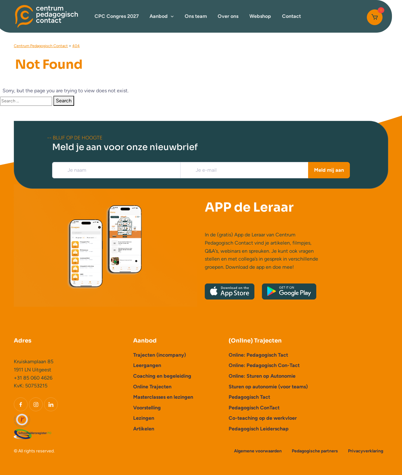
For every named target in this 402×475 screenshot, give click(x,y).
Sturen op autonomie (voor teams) (268, 387)
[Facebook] (21, 404)
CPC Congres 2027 (117, 16)
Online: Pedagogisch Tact (258, 355)
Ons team (196, 16)
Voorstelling (147, 408)
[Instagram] (36, 404)
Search (64, 101)
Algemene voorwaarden (258, 451)
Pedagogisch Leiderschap (259, 429)
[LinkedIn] (51, 404)
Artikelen (143, 429)
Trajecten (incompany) (159, 355)
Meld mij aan (329, 170)
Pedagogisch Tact (249, 397)
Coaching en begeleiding (162, 376)
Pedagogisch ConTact (254, 408)
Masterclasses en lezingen (163, 397)
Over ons (228, 16)
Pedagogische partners (315, 451)
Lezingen (143, 418)
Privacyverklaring (365, 451)
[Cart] (375, 17)
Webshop (260, 16)
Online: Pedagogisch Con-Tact (264, 365)
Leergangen (147, 365)
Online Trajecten (152, 387)
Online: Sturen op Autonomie (262, 376)
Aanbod (158, 16)
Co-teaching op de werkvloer (263, 418)
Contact (291, 16)
